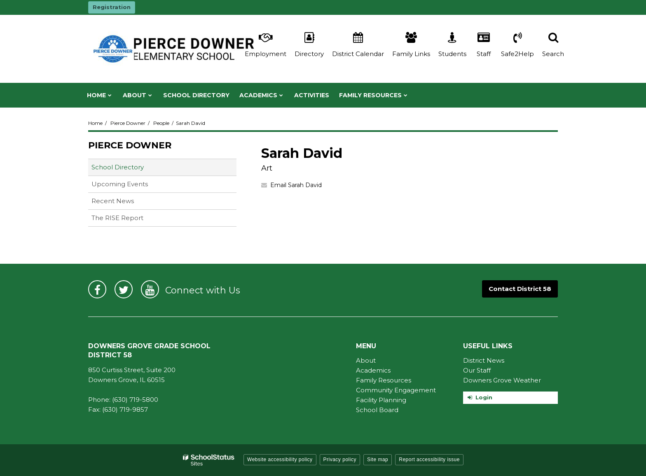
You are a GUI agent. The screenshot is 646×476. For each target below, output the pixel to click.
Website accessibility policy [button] (280, 459)
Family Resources (383, 380)
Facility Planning (381, 400)
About (366, 360)
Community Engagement (396, 390)
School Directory (117, 167)
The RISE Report (117, 218)
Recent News (112, 201)
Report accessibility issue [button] (429, 459)
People (161, 123)
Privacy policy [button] (339, 459)
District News (483, 360)
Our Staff (477, 370)
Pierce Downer (127, 123)
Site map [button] (377, 459)
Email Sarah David (296, 185)
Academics (373, 370)
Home (95, 123)
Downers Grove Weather (502, 380)
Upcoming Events (119, 184)
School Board (377, 410)
